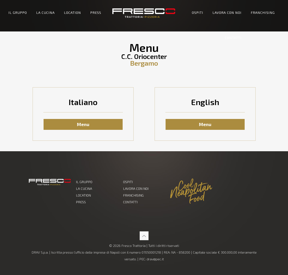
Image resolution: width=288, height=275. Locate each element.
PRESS (81, 202)
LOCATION (83, 195)
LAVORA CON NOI (136, 188)
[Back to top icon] (144, 235)
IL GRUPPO (84, 182)
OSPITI (128, 182)
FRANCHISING (133, 195)
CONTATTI (130, 202)
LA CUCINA (84, 188)
